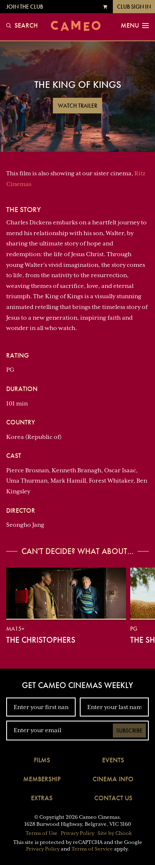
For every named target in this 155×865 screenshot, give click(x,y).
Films (42, 760)
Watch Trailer (77, 105)
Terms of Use (41, 833)
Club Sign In (134, 6)
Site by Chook (115, 833)
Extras (41, 798)
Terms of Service (92, 849)
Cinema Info (113, 779)
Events (113, 760)
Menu (135, 25)
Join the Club (24, 6)
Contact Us (113, 798)
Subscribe (129, 730)
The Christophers (40, 639)
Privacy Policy (77, 833)
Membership (42, 779)
